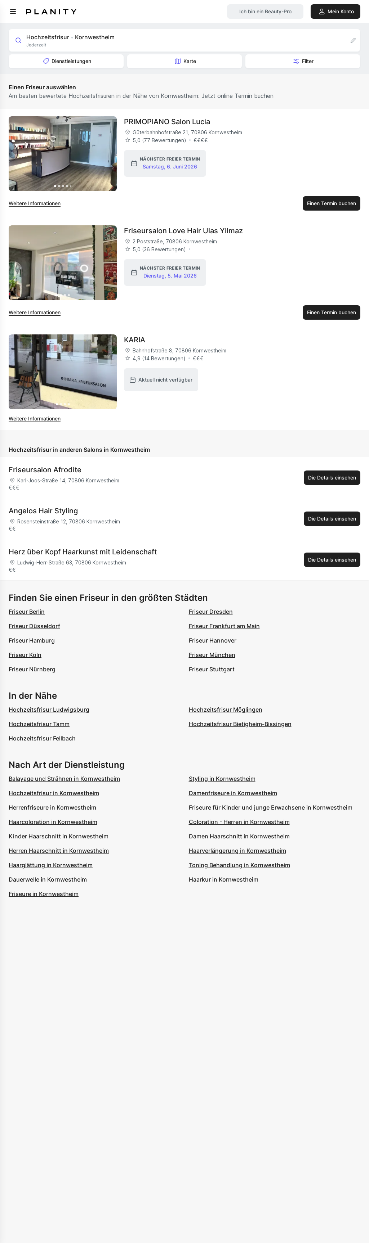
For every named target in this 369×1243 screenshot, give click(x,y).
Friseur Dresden (211, 611)
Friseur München (212, 654)
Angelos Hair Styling (43, 510)
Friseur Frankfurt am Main (224, 626)
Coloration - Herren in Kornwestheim (239, 821)
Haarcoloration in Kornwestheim (53, 821)
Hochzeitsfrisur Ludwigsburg (49, 709)
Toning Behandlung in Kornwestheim (239, 865)
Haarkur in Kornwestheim (223, 879)
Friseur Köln (25, 654)
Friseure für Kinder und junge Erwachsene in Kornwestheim (270, 807)
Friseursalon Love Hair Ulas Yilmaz (183, 230)
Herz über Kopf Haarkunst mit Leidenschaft (83, 552)
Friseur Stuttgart (212, 669)
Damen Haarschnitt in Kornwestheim (239, 836)
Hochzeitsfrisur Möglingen (225, 709)
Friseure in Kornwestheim (44, 893)
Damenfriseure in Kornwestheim (233, 793)
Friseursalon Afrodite (45, 469)
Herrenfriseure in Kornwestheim (52, 807)
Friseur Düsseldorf (34, 626)
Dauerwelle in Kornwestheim (48, 879)
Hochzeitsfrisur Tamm (39, 724)
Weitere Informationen (35, 203)
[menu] (13, 11)
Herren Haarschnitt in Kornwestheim (59, 850)
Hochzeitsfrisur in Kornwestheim (54, 793)
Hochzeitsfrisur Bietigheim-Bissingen (240, 724)
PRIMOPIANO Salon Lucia (167, 121)
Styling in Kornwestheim (222, 778)
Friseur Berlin (27, 611)
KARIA (134, 339)
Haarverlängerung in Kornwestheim (237, 850)
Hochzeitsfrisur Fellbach (42, 738)
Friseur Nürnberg (32, 669)
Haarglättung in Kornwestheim (51, 865)
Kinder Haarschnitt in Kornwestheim (58, 836)
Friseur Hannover (212, 640)
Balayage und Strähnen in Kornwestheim (64, 778)
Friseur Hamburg (32, 640)
